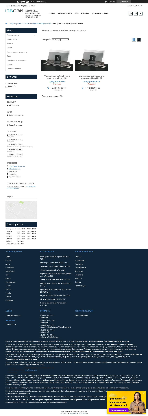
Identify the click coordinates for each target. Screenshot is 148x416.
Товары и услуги (64, 13)
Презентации (80, 286)
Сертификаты (80, 268)
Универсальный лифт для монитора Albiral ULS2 (91, 77)
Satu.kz (84, 411)
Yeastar (8, 293)
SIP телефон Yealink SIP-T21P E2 (52, 299)
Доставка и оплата (100, 13)
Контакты (85, 13)
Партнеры (79, 264)
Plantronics (10, 268)
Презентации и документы (17, 52)
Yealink (8, 286)
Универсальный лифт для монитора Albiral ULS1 (57, 77)
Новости (10, 43)
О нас (76, 13)
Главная (51, 13)
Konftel (8, 278)
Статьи (9, 48)
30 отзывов (111, 1)
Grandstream (10, 282)
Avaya (8, 264)
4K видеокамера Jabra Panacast (52, 270)
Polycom (9, 260)
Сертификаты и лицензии (16, 60)
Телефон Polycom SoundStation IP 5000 (55, 280)
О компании (79, 260)
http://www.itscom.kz (17, 166)
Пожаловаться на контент (79, 414)
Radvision (9, 300)
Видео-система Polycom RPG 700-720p (55, 296)
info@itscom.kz (14, 169)
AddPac (8, 289)
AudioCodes (10, 271)
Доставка (79, 271)
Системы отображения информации (37, 24)
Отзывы (10, 65)
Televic (8, 297)
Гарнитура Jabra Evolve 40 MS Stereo (54, 263)
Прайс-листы (12, 39)
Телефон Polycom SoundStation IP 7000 (55, 266)
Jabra (8, 257)
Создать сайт (34, 1)
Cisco (7, 275)
